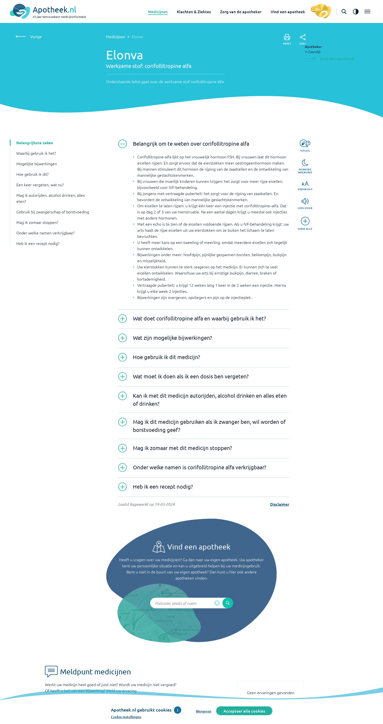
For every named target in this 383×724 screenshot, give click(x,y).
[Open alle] (305, 223)
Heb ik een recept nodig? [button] (37, 243)
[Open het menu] (367, 11)
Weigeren (203, 711)
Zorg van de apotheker (240, 11)
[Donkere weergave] (305, 166)
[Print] (287, 39)
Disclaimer (279, 504)
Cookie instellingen (126, 716)
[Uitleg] (305, 146)
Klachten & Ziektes (194, 11)
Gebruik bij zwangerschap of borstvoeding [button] (52, 211)
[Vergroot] (305, 186)
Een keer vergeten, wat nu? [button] (40, 184)
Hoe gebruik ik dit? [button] (32, 174)
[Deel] (302, 39)
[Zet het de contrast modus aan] (356, 11)
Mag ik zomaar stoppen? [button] (37, 222)
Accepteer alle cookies (244, 710)
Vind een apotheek (288, 11)
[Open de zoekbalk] (344, 11)
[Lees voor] (305, 203)
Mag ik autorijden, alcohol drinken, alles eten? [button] (50, 198)
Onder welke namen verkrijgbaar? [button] (45, 232)
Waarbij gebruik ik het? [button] (36, 153)
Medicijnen (158, 11)
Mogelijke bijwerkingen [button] (36, 163)
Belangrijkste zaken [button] (34, 142)
